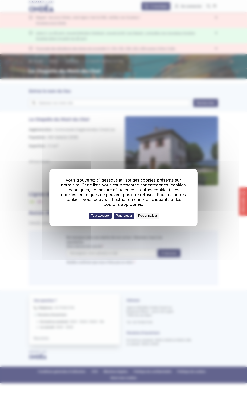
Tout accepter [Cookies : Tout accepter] (100, 215)
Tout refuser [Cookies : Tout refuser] (124, 215)
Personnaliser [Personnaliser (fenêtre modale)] (147, 215)
